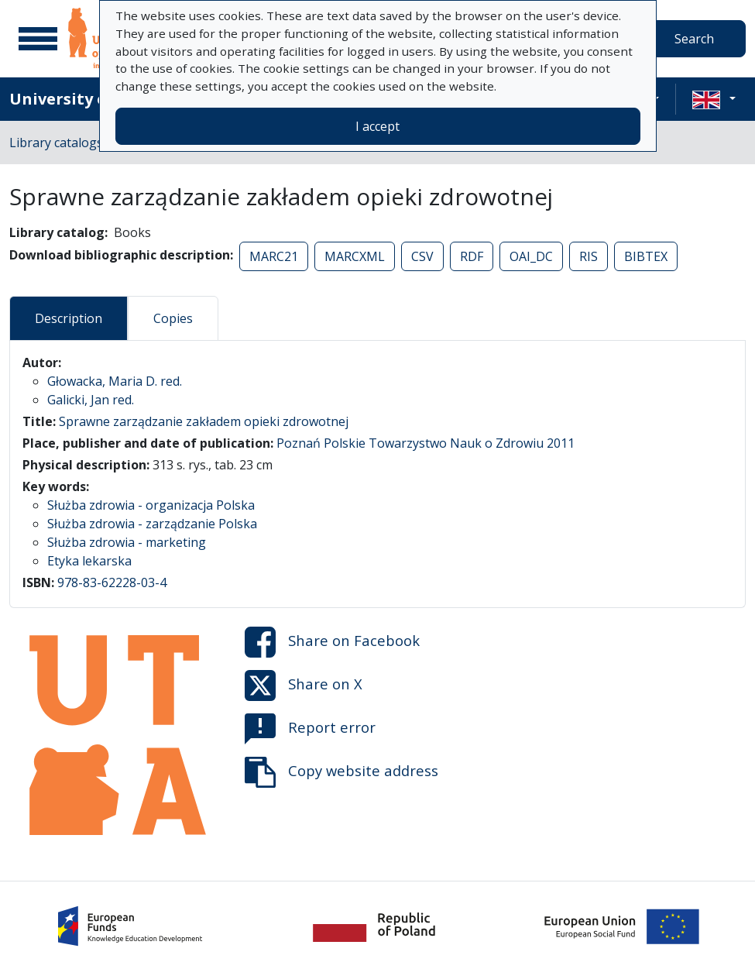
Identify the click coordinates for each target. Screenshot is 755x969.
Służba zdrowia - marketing (126, 542)
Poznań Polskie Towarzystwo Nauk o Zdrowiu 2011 (425, 443)
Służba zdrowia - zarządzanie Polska (152, 523)
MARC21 (273, 256)
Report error (310, 728)
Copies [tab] (173, 318)
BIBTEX (645, 256)
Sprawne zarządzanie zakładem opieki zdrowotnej (203, 421)
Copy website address (341, 772)
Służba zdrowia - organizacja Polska (151, 505)
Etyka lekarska (89, 560)
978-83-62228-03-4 (111, 582)
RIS (588, 256)
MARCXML (354, 256)
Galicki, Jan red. (90, 399)
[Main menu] (38, 38)
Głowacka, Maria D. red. (114, 381)
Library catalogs (56, 142)
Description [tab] (68, 318)
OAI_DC (531, 256)
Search (694, 38)
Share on (332, 642)
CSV (422, 256)
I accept (377, 126)
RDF (471, 256)
